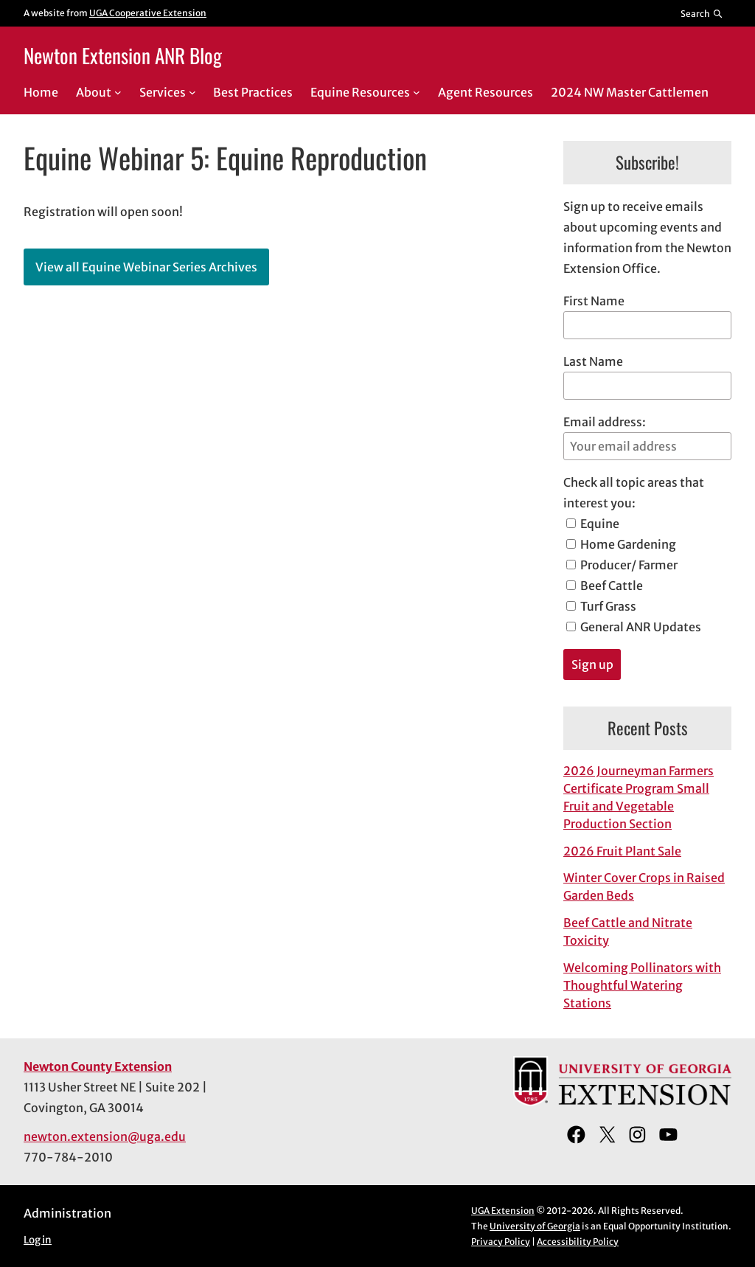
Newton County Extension (98, 1066)
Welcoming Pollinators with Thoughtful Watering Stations (642, 985)
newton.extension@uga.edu (105, 1136)
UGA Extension (503, 1210)
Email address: (647, 437)
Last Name (593, 361)
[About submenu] (118, 92)
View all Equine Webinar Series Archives (146, 267)
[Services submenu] (192, 92)
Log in (38, 1240)
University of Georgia (535, 1226)
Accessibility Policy (578, 1241)
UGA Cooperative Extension (147, 12)
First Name (593, 301)
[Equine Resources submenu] (416, 92)
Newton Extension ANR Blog (123, 55)
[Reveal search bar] (702, 13)
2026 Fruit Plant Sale (622, 851)
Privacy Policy (500, 1241)
